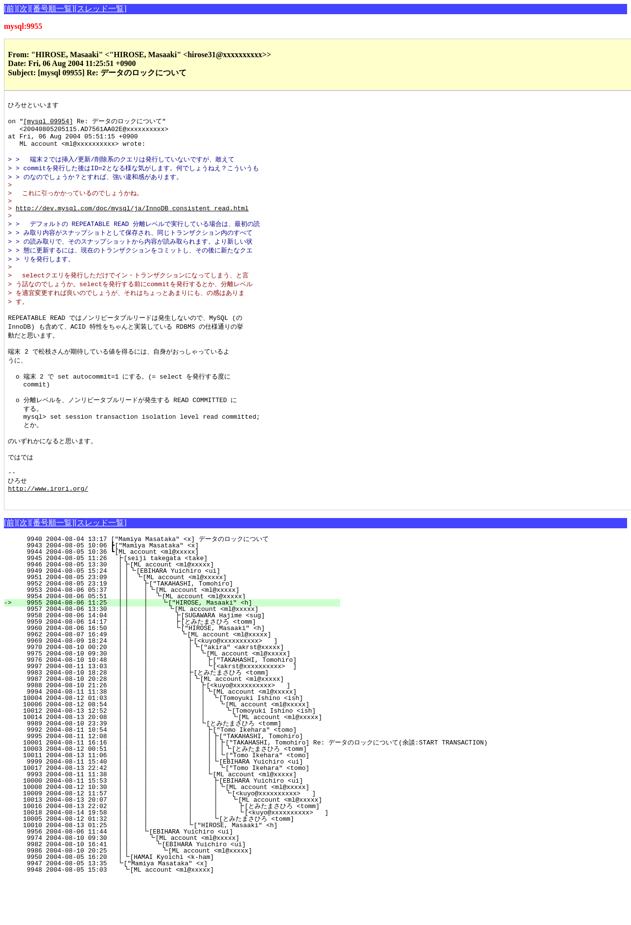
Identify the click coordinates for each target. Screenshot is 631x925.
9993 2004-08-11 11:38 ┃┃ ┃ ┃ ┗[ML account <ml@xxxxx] (166, 819)
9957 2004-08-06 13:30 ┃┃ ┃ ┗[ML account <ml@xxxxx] (171, 654)
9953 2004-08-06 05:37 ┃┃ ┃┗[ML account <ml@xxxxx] (173, 635)
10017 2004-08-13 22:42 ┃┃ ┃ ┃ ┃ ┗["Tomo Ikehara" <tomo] (164, 813)
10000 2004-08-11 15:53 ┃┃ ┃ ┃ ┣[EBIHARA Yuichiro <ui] (166, 826)
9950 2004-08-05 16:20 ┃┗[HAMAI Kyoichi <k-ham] (178, 902)
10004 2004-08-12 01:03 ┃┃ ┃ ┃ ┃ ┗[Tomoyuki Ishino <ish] (164, 743)
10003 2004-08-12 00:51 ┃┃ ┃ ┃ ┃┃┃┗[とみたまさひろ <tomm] (156, 794)
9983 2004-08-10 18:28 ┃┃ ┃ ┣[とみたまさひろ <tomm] (165, 718)
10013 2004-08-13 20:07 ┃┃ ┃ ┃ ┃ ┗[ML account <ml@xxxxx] (162, 845)
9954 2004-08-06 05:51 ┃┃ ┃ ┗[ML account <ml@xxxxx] (173, 641)
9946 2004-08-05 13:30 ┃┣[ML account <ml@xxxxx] (178, 610)
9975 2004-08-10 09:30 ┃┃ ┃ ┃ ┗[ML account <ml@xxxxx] (167, 699)
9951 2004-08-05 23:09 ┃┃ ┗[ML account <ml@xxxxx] (176, 622)
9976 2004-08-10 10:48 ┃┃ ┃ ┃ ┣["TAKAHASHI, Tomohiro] (166, 705)
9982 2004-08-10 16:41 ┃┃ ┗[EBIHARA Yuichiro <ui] (174, 889)
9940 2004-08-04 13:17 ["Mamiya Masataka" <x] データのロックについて (176, 584)
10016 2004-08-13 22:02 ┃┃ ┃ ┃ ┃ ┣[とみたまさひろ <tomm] (165, 851)
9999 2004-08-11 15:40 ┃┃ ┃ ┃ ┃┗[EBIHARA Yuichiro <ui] (164, 807)
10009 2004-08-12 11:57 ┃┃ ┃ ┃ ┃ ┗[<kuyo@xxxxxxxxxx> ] (163, 839)
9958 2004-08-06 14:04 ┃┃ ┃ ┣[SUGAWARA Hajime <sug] (171, 660)
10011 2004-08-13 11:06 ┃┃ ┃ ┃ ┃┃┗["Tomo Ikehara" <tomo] (162, 800)
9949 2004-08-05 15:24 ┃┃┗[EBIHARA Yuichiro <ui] (176, 616)
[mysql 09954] (48, 123)
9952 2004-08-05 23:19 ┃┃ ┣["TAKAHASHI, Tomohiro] (175, 629)
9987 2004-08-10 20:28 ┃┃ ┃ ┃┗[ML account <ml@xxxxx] (168, 724)
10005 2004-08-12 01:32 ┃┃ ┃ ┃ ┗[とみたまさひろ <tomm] (161, 864)
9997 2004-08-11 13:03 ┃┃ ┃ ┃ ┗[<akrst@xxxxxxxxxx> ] (166, 711)
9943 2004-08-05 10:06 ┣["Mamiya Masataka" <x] (181, 591)
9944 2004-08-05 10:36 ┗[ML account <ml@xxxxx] (181, 597)
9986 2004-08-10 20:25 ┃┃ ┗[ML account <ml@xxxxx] (173, 896)
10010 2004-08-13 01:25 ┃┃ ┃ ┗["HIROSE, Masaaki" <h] (170, 870)
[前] (10, 8)
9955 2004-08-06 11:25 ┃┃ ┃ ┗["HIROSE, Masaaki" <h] (172, 648)
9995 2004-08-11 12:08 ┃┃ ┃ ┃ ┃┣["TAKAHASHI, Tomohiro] (164, 781)
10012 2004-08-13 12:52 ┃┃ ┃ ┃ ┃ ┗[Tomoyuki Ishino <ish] (163, 756)
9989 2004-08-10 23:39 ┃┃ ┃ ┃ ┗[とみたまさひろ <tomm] (162, 769)
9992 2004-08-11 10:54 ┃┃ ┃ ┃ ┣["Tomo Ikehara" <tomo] (166, 775)
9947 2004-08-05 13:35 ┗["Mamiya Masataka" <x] (180, 908)
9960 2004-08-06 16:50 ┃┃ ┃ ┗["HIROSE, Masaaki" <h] (171, 673)
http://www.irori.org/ (48, 532)
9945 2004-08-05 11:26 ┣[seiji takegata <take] (180, 603)
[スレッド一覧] (100, 8)
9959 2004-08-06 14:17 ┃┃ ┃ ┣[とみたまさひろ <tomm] (166, 667)
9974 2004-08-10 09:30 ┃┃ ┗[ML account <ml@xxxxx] (175, 883)
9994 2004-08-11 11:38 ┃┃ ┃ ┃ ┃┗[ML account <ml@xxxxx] (165, 737)
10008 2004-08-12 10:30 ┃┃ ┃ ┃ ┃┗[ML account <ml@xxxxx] (164, 832)
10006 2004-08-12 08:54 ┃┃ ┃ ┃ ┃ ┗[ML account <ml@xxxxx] (164, 749)
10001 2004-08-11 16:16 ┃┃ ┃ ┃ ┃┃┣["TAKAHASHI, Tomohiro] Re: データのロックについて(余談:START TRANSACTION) (242, 788)
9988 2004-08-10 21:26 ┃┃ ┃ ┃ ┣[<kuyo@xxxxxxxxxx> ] (167, 730)
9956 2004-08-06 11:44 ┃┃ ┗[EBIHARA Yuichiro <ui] (175, 877)
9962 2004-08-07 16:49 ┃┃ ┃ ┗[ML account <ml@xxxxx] (170, 680)
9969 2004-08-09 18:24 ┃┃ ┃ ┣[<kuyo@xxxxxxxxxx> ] (170, 686)
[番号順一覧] (52, 8)
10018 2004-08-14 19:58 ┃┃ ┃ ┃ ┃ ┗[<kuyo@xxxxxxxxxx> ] (170, 858)
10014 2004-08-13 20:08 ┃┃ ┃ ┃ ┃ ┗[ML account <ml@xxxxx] (162, 762)
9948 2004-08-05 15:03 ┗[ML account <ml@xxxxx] (180, 915)
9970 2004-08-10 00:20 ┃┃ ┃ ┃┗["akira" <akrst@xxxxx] (168, 692)
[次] (23, 8)
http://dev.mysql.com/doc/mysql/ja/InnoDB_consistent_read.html (132, 222)
